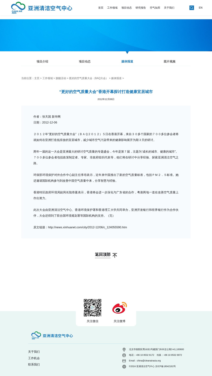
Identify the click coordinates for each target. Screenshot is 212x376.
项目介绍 (42, 61)
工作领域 (112, 7)
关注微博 (119, 321)
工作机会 (34, 358)
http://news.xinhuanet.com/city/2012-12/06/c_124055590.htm (87, 227)
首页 (100, 7)
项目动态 (126, 7)
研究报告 (141, 7)
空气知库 (155, 7)
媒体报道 (127, 61)
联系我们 (34, 364)
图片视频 (169, 61)
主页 (36, 78)
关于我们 (169, 7)
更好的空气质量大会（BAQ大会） (88, 78)
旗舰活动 (61, 78)
